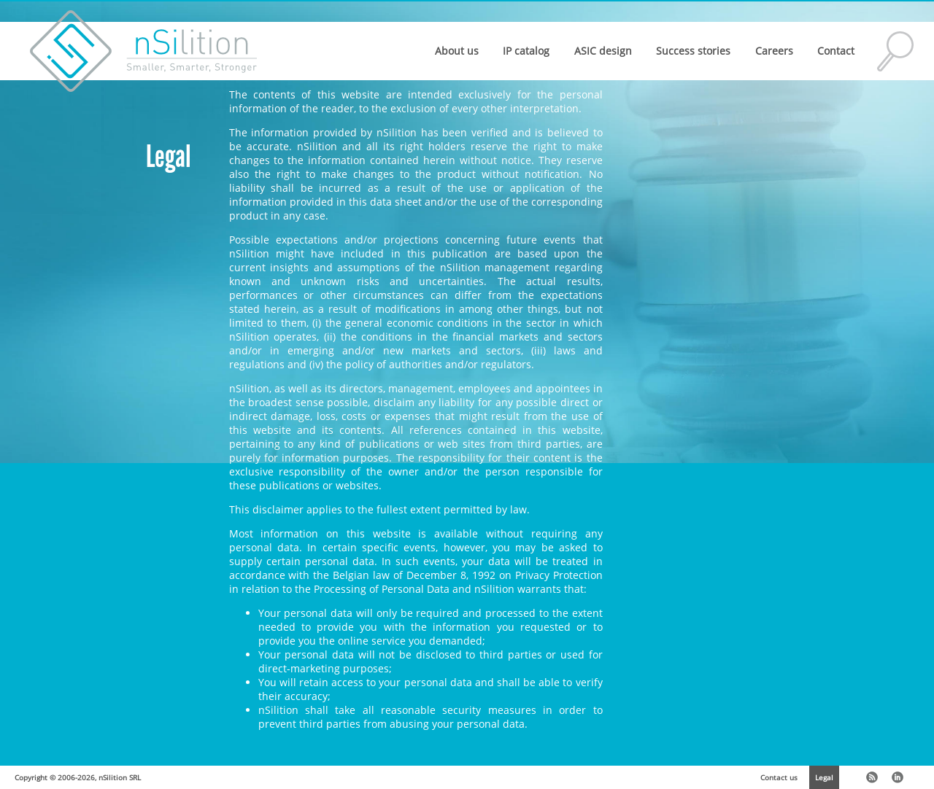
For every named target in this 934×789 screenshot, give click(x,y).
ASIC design (603, 51)
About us (457, 51)
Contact (835, 51)
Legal (824, 777)
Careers (774, 51)
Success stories (693, 51)
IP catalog (526, 51)
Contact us (779, 777)
